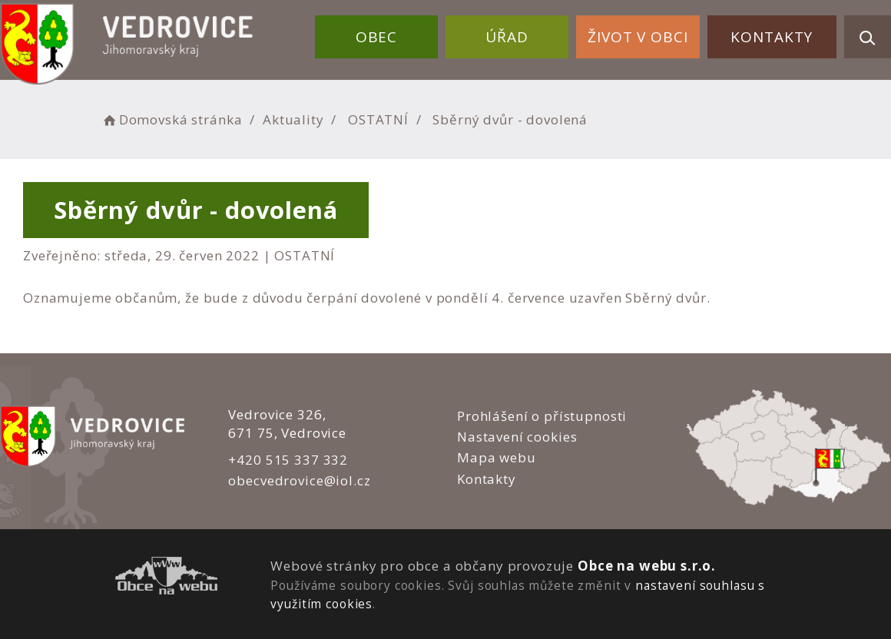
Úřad (506, 37)
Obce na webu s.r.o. (647, 565)
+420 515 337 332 (288, 459)
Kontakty (771, 37)
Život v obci (637, 37)
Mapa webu (496, 457)
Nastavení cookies (517, 436)
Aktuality (293, 119)
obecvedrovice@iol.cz (299, 480)
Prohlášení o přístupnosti (542, 416)
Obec (376, 37)
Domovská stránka (171, 119)
